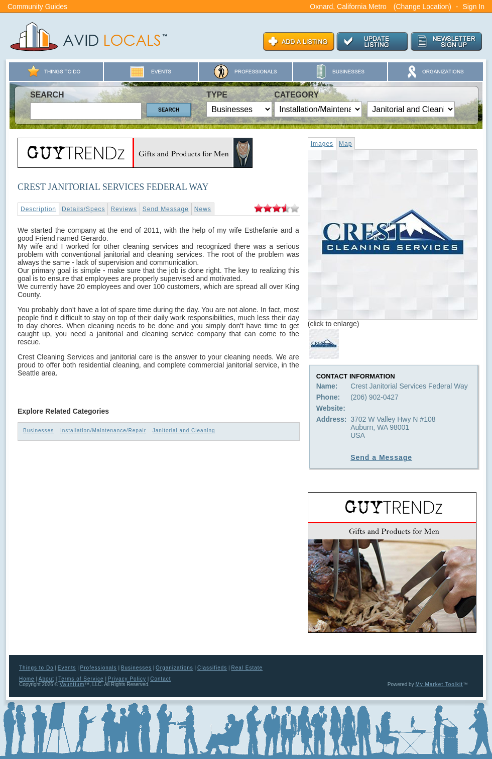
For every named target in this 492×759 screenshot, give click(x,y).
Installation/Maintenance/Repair (103, 430)
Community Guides (37, 7)
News (202, 209)
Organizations (174, 668)
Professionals (98, 668)
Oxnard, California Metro (348, 7)
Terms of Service (80, 679)
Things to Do (36, 668)
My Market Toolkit (439, 684)
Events (67, 668)
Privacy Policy (127, 679)
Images (322, 143)
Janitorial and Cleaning (184, 430)
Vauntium (72, 684)
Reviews (123, 209)
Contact (160, 679)
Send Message (166, 209)
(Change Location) (422, 7)
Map (345, 143)
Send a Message (381, 457)
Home (27, 679)
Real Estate (247, 668)
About (46, 679)
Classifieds (212, 668)
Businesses (38, 430)
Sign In (473, 7)
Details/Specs (83, 209)
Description (38, 209)
